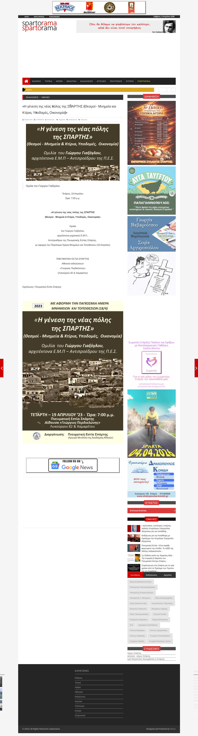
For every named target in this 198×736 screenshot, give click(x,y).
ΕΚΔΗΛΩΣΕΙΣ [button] (86, 81)
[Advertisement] (99, 56)
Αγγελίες (78, 699)
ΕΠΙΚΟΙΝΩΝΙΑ (54, 17)
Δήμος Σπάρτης (134, 651)
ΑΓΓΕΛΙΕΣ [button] (101, 81)
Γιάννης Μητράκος (137, 630)
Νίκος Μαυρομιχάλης (163, 598)
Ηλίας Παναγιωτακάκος (139, 614)
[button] (144, 81)
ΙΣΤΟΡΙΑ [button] (130, 81)
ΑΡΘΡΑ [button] (59, 81)
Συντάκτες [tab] (135, 574)
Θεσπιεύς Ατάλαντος (138, 609)
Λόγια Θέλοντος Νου (138, 603)
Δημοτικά (60, 119)
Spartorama (27, 119)
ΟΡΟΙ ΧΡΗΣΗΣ (39, 17)
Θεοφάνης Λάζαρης (159, 609)
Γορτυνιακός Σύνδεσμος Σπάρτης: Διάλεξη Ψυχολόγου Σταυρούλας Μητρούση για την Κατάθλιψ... (156, 529)
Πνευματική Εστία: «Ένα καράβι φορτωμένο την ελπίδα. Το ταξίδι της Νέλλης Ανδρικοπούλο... (157, 549)
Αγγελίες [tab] (168, 574)
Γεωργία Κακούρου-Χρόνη (160, 641)
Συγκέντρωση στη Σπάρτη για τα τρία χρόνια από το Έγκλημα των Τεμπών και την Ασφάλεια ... (158, 569)
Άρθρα (78, 685)
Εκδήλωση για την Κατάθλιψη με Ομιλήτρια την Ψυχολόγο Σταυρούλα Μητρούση (157, 539)
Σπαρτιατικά (80, 713)
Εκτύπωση (50, 119)
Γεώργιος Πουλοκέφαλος (160, 636)
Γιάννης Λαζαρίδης (137, 636)
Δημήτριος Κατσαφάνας (148, 625)
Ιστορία (78, 709)
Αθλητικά (79, 690)
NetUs (173, 729)
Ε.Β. (131, 625)
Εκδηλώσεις (71, 119)
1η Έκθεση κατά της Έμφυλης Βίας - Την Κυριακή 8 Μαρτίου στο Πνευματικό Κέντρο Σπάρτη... (158, 559)
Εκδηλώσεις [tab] (151, 574)
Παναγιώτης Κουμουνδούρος (141, 593)
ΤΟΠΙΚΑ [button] (48, 81)
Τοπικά (78, 680)
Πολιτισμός (80, 704)
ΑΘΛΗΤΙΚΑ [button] (72, 81)
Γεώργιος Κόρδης (137, 641)
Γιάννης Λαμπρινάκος (158, 630)
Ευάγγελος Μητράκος (138, 620)
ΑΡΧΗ (27, 17)
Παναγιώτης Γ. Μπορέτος (140, 598)
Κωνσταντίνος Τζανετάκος (162, 603)
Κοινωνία (82, 119)
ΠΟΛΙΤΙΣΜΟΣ (116, 81)
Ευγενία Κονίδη (160, 614)
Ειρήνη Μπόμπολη (160, 620)
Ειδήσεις (78, 676)
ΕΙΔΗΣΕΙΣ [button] (36, 81)
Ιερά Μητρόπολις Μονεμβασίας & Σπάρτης (146, 657)
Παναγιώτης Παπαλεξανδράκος (142, 587)
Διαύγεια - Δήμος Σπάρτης (138, 654)
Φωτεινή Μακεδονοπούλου (141, 582)
